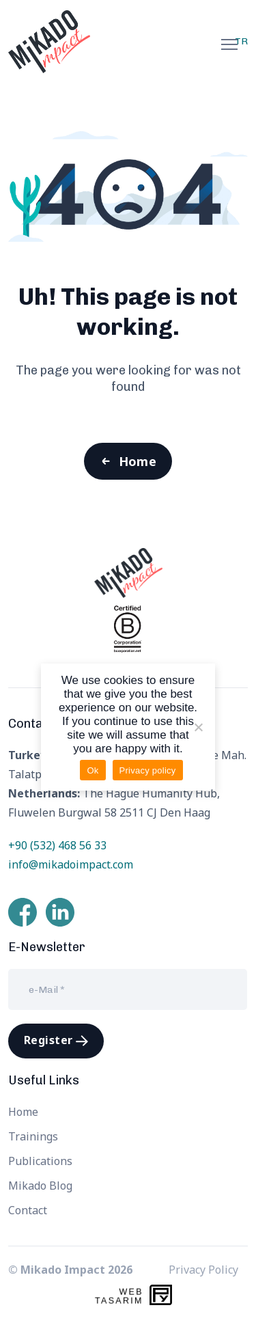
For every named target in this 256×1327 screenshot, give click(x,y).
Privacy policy (147, 770)
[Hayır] (198, 727)
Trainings (33, 1136)
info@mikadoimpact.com (70, 864)
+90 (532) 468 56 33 (57, 845)
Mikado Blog (40, 1185)
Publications (40, 1160)
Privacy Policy (203, 1269)
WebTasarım (119, 1296)
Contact (27, 1210)
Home (138, 461)
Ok (92, 770)
